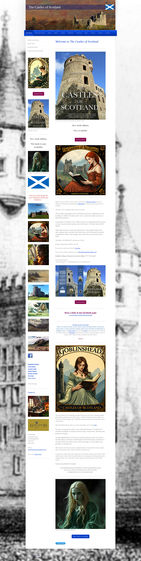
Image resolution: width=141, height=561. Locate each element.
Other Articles (32, 378)
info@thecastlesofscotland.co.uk (87, 252)
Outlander (72, 332)
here (95, 425)
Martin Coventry (91, 202)
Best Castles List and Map (80, 536)
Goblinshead (81, 204)
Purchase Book (80, 139)
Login (110, 555)
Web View (109, 557)
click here (77, 248)
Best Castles (72, 330)
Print (32, 555)
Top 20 (85, 330)
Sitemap (37, 555)
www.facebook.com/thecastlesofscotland (80, 315)
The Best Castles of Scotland (80, 325)
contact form (37, 454)
